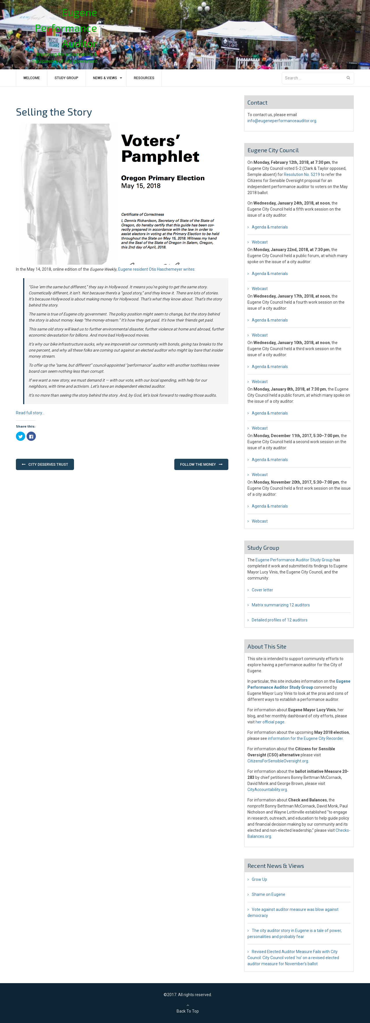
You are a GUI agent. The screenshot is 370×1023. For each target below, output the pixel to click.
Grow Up (259, 879)
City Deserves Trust (48, 464)
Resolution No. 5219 (302, 174)
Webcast (260, 242)
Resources (144, 78)
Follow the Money (198, 464)
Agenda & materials (270, 227)
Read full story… (30, 413)
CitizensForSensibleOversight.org (277, 761)
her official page (270, 722)
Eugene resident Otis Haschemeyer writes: (156, 269)
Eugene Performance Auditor (66, 27)
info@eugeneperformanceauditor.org (281, 120)
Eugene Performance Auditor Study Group (294, 560)
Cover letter (262, 590)
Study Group (66, 78)
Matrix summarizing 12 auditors (281, 605)
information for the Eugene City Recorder (305, 738)
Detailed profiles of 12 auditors (280, 620)
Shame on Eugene (268, 894)
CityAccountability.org (267, 789)
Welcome (31, 78)
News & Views (105, 78)
